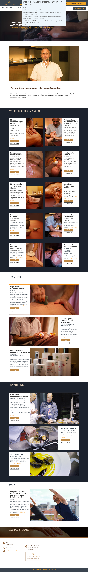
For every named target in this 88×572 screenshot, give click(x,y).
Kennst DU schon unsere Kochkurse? (74, 3)
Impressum (39, 569)
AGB (33, 569)
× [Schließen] (64, 0)
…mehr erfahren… (73, 168)
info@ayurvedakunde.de (11, 550)
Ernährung (20, 7)
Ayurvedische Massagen (8, 7)
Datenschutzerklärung (49, 569)
